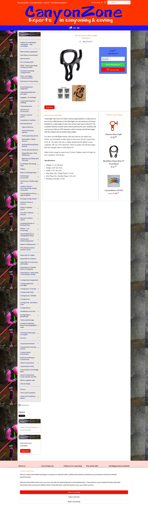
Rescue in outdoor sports (29, 219)
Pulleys (29, 169)
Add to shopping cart (113, 64)
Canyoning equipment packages (29, 93)
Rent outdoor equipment (28, 52)
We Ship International (58, 2)
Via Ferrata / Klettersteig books (29, 240)
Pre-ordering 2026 (26, 62)
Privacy (23, 389)
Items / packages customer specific (26, 77)
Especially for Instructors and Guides (29, 263)
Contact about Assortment (25, 353)
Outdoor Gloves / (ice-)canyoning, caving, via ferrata (28, 188)
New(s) (46, 2)
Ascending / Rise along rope (29, 164)
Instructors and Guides (72, 484)
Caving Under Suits (29, 292)
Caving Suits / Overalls (29, 289)
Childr (72, 482)
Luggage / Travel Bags (28, 97)
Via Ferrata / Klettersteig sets (29, 182)
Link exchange (25, 384)
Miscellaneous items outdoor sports (27, 248)
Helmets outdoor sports (29, 116)
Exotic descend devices (30, 150)
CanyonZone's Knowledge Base (29, 370)
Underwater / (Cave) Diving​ (73, 489)
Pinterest (21, 412)
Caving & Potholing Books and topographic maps (29, 325)
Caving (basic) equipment (29, 280)
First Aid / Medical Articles (29, 213)
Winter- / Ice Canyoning (29, 229)
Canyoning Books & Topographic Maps (29, 234)
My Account (97, 2)
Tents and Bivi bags (27, 320)
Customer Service (36, 2)
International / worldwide (117, 473)
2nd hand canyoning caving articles (27, 72)
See (34, 490)
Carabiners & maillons (29, 120)
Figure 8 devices (27, 127)
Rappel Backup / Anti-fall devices (29, 154)
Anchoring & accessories (29, 177)
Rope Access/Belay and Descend (30, 159)
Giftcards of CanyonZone (29, 81)
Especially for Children (28, 259)
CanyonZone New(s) (29, 343)
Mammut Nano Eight (113, 134)
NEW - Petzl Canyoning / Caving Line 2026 (29, 66)
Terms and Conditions (28, 393)
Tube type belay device (30, 136)
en (75, 482)
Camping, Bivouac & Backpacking (29, 224)
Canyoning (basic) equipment (26, 88)
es (67, 482)
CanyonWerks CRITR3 (113, 190)
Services (29, 338)
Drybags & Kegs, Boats (29, 199)
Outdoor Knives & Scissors (26, 203)
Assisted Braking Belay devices (30, 145)
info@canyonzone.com (50, 474)
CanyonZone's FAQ (27, 366)
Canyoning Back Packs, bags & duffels (29, 194)
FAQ (42, 486)
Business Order (22, 2)
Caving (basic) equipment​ (72, 478)
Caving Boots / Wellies (28, 296)
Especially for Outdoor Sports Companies (28, 268)
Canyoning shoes (29, 106)
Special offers (25, 58)
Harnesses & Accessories (29, 110)
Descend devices (29, 123)
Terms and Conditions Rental (29, 397)
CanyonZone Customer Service (29, 348)
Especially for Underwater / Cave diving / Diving (29, 273)
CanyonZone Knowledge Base (51, 483)
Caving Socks (25, 299)
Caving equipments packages (29, 284)
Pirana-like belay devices (28, 131)
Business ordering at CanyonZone (27, 358)
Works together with (27, 380)
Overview (49, 107)
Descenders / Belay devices (28, 140)
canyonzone (23, 405)
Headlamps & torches (29, 311)
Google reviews (49, 488)
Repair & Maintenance (29, 244)
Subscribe (25, 451)
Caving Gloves (25, 308)
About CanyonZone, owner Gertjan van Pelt (28, 376)
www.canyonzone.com (50, 477)
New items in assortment (29, 55)
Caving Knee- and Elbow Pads (28, 303)
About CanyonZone (29, 363)
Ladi (65, 482)
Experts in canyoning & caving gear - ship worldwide (28, 44)
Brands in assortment (93, 479)
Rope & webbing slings (29, 172)
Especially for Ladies (27, 255)
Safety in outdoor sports (29, 208)
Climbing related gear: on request (29, 333)
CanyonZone (29, 470)
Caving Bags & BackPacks (29, 316)
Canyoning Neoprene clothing (29, 102)
